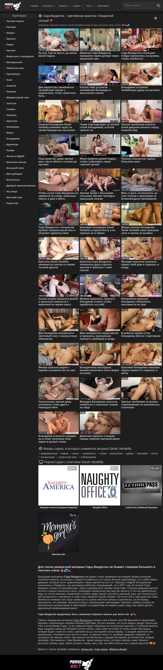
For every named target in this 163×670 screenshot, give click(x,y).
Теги (89, 6)
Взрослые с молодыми (20, 56)
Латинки (11, 91)
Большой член (15, 168)
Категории (49, 6)
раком (65, 453)
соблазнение (88, 457)
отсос (155, 453)
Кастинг (11, 50)
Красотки (11, 121)
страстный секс (68, 457)
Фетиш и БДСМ (15, 156)
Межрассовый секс (17, 97)
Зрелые (11, 38)
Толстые (11, 103)
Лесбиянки (12, 126)
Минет (10, 132)
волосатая (116, 453)
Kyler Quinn (101, 649)
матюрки (142, 453)
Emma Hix (87, 649)
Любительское (15, 68)
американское (49, 453)
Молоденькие (14, 62)
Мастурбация (14, 173)
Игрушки (11, 115)
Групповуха (13, 74)
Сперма (10, 109)
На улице (11, 191)
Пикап (10, 44)
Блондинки (13, 138)
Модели (64, 6)
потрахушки (48, 457)
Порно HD (12, 203)
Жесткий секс (14, 197)
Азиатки (11, 85)
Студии (77, 6)
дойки (130, 453)
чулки (103, 453)
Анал (9, 79)
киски (76, 453)
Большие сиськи (16, 162)
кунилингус (89, 453)
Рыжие (10, 150)
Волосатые (13, 179)
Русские (11, 27)
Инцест (10, 32)
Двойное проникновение (21, 185)
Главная (34, 6)
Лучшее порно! (15, 21)
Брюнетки (12, 144)
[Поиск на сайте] (159, 5)
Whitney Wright (118, 649)
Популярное (103, 6)
